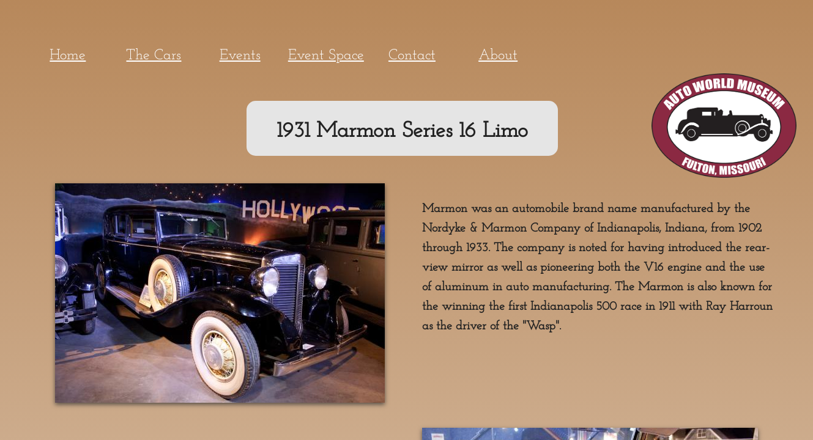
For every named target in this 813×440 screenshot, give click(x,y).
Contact (412, 55)
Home (68, 55)
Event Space (326, 55)
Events (240, 55)
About (498, 55)
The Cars (153, 55)
